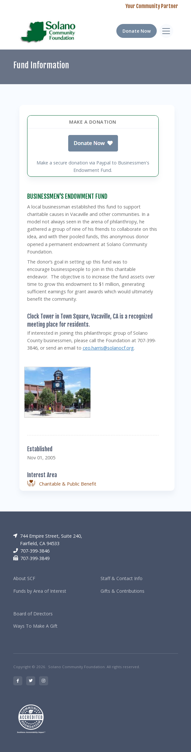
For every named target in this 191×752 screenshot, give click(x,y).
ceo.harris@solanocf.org (108, 348)
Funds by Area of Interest (39, 591)
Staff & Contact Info (122, 578)
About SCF (24, 578)
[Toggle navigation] (166, 31)
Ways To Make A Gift (35, 626)
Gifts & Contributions (122, 591)
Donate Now (136, 31)
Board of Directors (33, 614)
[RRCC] (49, 31)
